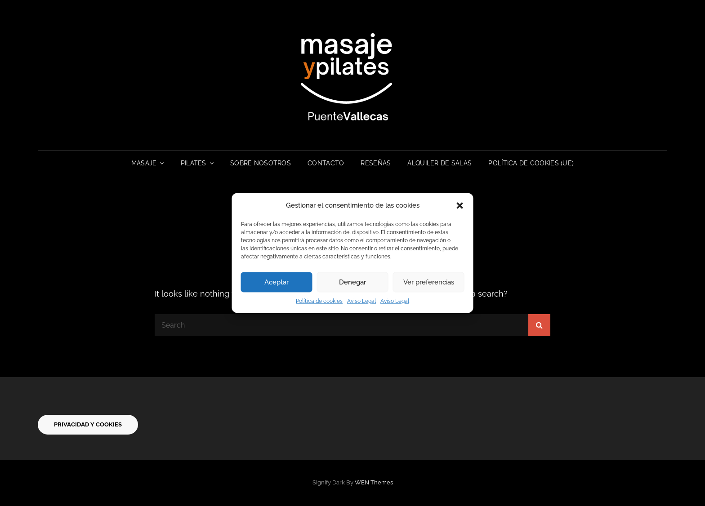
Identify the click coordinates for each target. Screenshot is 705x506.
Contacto (326, 163)
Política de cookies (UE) (531, 163)
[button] (459, 205)
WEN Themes (374, 482)
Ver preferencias (428, 282)
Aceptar (276, 282)
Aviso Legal (361, 301)
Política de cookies (319, 301)
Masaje (144, 163)
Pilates (193, 163)
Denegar (352, 282)
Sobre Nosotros (260, 163)
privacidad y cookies (88, 424)
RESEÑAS (376, 163)
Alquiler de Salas (439, 163)
